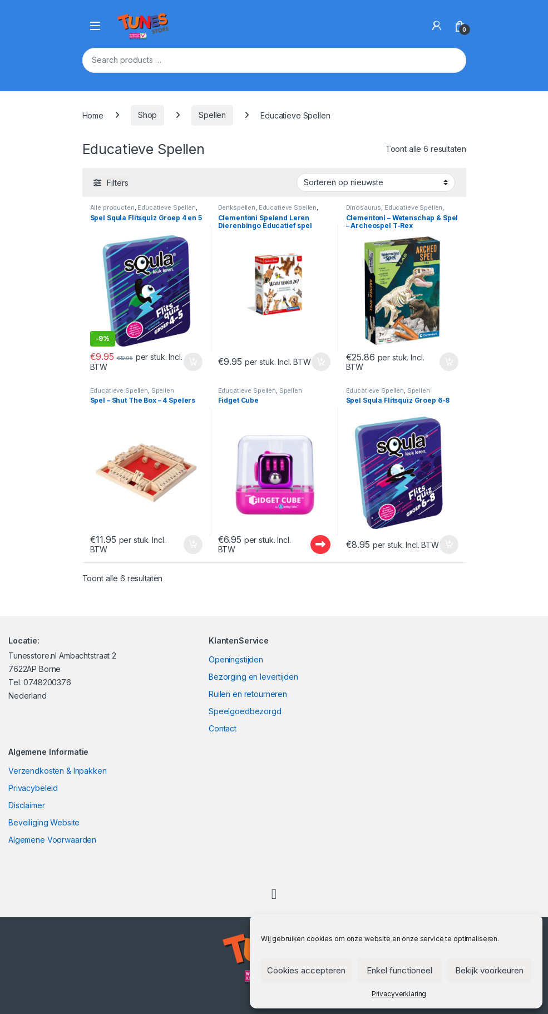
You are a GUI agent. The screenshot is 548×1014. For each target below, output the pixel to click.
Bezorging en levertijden (253, 676)
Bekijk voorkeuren (489, 970)
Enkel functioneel (399, 970)
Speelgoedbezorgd (245, 711)
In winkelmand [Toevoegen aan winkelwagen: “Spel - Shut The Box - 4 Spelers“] (193, 544)
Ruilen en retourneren (248, 694)
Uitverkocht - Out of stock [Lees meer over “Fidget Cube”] (320, 544)
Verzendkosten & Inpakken (57, 770)
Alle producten (112, 207)
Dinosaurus (364, 207)
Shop (147, 115)
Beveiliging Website (44, 822)
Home (92, 115)
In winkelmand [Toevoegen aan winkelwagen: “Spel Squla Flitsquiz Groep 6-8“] (449, 544)
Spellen (212, 115)
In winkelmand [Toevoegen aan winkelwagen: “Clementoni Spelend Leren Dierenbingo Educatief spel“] (321, 362)
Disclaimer (26, 805)
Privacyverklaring (399, 994)
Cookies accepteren (306, 970)
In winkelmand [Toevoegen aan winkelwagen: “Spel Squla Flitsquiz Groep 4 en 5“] (193, 362)
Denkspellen (236, 207)
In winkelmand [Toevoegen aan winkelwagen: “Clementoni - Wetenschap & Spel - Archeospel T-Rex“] (449, 362)
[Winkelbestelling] (376, 182)
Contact (222, 728)
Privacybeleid (33, 788)
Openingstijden (236, 659)
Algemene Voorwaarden (52, 839)
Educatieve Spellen (166, 207)
